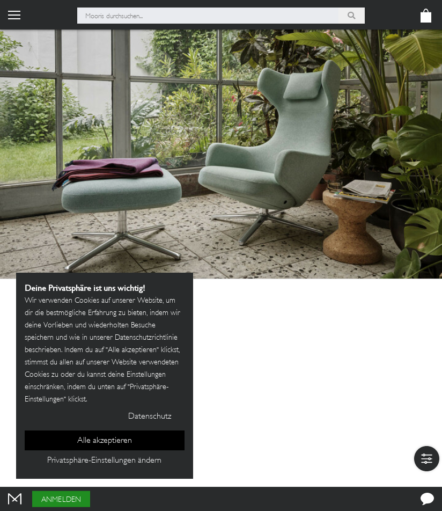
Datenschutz (149, 417)
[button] (426, 458)
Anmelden (61, 500)
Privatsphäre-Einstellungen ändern (104, 461)
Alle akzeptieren (104, 441)
